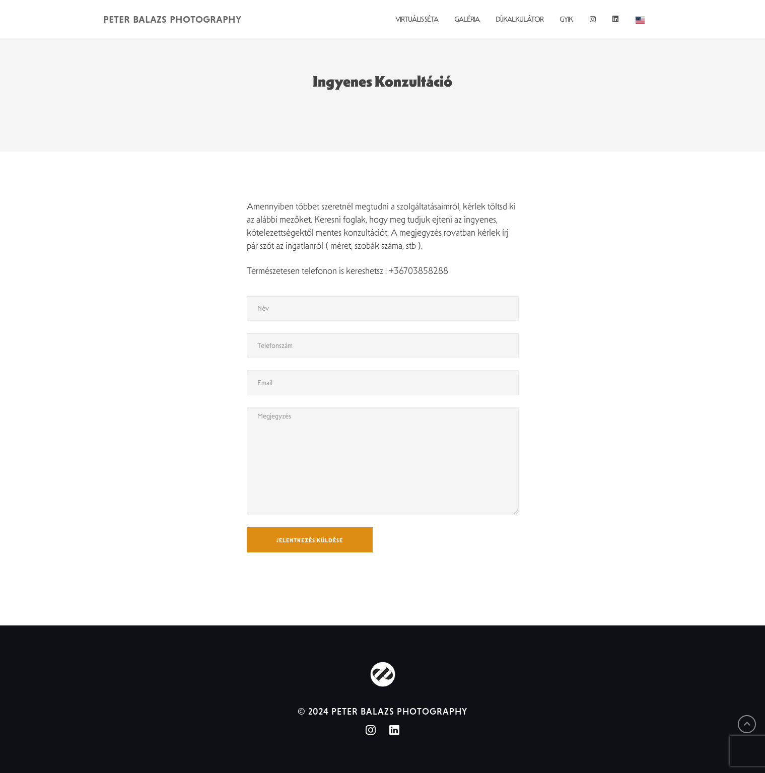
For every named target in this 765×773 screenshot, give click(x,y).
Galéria (466, 19)
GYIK (566, 19)
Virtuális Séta (416, 19)
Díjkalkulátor (519, 19)
